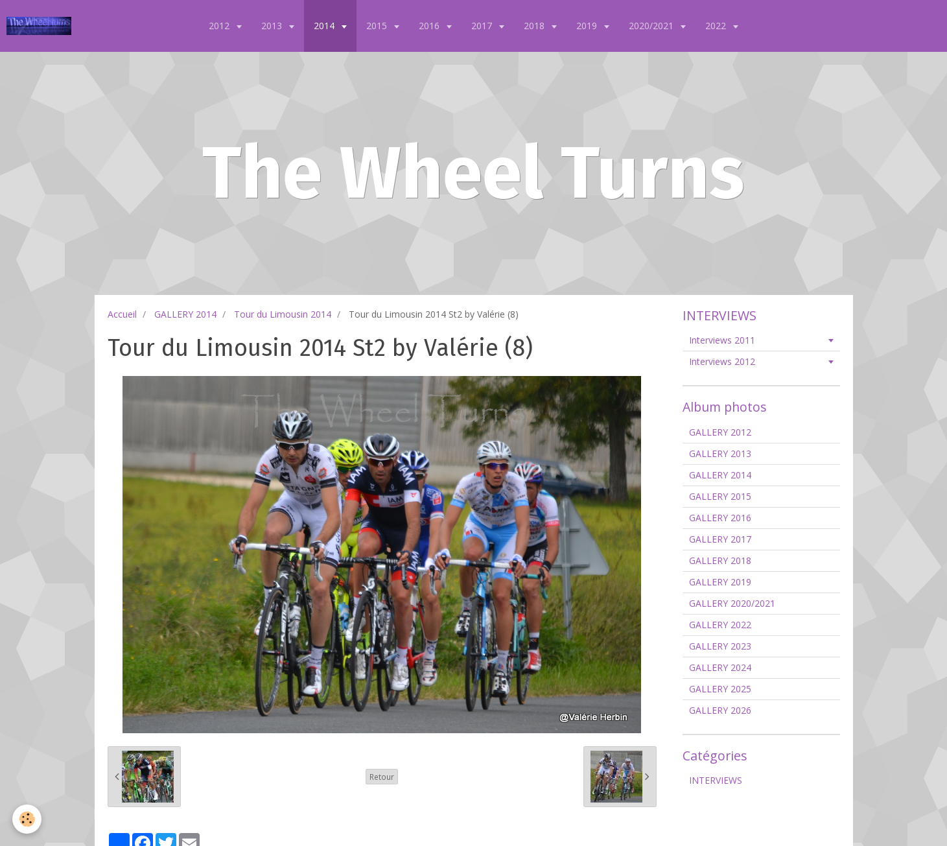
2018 (535, 25)
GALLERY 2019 (720, 582)
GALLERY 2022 (720, 624)
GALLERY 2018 (720, 560)
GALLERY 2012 (720, 432)
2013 (273, 25)
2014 (325, 25)
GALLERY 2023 (720, 646)
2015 (378, 25)
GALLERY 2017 (720, 539)
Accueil (122, 314)
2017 (483, 25)
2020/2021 (652, 25)
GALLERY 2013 (720, 453)
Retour (381, 776)
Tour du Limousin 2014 (282, 314)
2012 (220, 25)
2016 (430, 25)
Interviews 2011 (722, 340)
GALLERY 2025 (720, 689)
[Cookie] (27, 819)
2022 (717, 25)
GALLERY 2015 (720, 496)
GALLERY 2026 (720, 710)
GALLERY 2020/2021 (732, 603)
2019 (588, 25)
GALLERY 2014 (185, 314)
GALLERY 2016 (720, 517)
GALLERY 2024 (720, 667)
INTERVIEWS (715, 780)
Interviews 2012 (722, 361)
